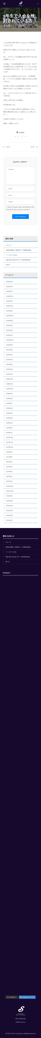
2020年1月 (9, 335)
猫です (8, 265)
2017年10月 (9, 447)
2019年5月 (9, 364)
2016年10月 (9, 491)
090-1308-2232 (20, 1019)
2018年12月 (9, 379)
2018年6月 (9, 408)
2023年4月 (9, 286)
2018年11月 (9, 384)
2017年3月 (9, 481)
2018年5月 (9, 413)
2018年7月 (9, 403)
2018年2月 (9, 428)
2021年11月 (9, 306)
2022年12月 (9, 296)
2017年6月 (9, 467)
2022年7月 (9, 301)
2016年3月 (9, 520)
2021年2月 (9, 311)
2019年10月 (9, 340)
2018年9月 (9, 394)
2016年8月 (9, 501)
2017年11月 (9, 442)
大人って (9, 245)
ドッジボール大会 (11, 255)
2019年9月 (9, 345)
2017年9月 (9, 452)
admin (8, 26)
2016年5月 (9, 511)
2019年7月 (9, 355)
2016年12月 (9, 486)
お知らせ (21, 26)
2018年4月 (9, 418)
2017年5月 (9, 472)
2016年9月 (9, 496)
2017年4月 (9, 476)
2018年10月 (9, 389)
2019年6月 (9, 360)
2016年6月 (9, 506)
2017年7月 (9, 462)
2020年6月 (9, 330)
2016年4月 (9, 515)
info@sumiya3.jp (20, 1022)
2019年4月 (9, 369)
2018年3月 (9, 423)
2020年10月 (10, 316)
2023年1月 (9, 291)
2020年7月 (9, 325)
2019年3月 (9, 374)
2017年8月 (9, 457)
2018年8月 (9, 398)
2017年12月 (9, 437)
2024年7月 (9, 282)
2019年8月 (9, 350)
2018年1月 (9, 433)
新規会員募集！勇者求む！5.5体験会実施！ (19, 250)
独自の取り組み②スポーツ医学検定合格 (18, 260)
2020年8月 (9, 321)
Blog (15, 26)
